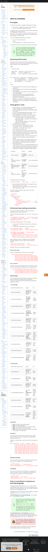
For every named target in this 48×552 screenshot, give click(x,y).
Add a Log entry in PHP (4, 100)
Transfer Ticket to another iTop (4, 289)
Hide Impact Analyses (4, 214)
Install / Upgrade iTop (4, 25)
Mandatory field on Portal (4, 354)
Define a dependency (4, 82)
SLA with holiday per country (4, 331)
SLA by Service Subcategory (4, 322)
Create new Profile (3, 139)
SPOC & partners (4, 337)
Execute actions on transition (4, 131)
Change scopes (3, 364)
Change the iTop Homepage (4, 191)
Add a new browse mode (4, 379)
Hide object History (3, 220)
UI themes (4, 418)
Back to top (33, 532)
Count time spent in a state (4, 110)
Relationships (6, 412)
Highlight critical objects (4, 236)
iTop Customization (4, 37)
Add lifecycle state (3, 299)
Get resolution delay (4, 302)
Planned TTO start (4, 316)
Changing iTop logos (4, 229)
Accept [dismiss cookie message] (14, 548)
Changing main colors (4, 252)
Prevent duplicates (4, 188)
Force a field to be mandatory (4, 166)
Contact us (43, 540)
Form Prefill (3, 176)
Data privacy (43, 539)
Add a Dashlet (3, 382)
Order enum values (3, 226)
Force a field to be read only (4, 169)
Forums (26, 541)
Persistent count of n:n (4, 283)
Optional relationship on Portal (4, 387)
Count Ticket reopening (4, 273)
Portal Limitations (4, 347)
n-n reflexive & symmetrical (4, 88)
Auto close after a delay (4, 313)
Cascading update (4, 276)
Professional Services (34, 540)
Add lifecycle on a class (4, 122)
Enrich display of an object (4, 201)
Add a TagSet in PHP (4, 97)
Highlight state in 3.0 (4, 239)
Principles (4, 400)
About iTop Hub (26, 538)
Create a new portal (4, 384)
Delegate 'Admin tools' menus (4, 143)
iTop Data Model (4, 16)
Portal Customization (4, 341)
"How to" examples (3, 60)
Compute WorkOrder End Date (4, 269)
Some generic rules (3, 405)
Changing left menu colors (4, 248)
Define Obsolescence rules (5, 185)
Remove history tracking (4, 310)
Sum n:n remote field (3, 279)
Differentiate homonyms (4, 204)
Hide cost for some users (4, 173)
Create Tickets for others (4, 361)
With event (4, 182)
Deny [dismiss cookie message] (8, 548)
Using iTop (3, 9)
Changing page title (4, 207)
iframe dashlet (3, 198)
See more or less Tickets (4, 358)
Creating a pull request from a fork (23, 490)
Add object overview (4, 223)
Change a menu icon (4, 372)
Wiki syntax (4, 57)
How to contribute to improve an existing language (4, 423)
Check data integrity (3, 179)
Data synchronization (5, 286)
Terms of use (43, 538)
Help (26, 540)
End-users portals (4, 415)
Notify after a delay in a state (4, 114)
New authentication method (5, 156)
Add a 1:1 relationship (4, 85)
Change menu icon (4, 243)
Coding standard (5, 54)
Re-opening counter (3, 306)
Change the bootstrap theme (4, 368)
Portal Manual (3, 14)
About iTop (34, 538)
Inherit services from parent (3, 326)
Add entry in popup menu (4, 195)
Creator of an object (4, 91)
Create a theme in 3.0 (4, 256)
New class (4, 80)
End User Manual (4, 11)
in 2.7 (4, 241)
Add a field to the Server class (4, 65)
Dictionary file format (4, 402)
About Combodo (34, 539)
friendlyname (14, 191)
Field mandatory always (4, 73)
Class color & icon (4, 245)
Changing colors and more (4, 232)
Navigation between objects (4, 210)
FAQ (26, 539)
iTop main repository (29, 483)
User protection (4, 159)
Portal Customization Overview (5, 344)
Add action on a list (4, 217)
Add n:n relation (3, 103)
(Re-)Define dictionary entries (4, 69)
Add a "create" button (4, 375)
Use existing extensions (4, 40)
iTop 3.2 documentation (28, 9)
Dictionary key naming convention (4, 409)
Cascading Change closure (4, 334)
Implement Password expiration (4, 152)
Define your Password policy (4, 148)
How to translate (2, 399)
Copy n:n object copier (4, 265)
